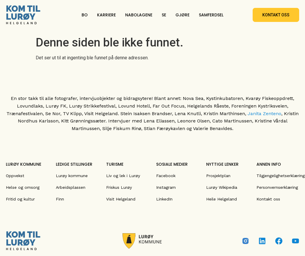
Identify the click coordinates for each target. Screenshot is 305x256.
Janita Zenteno (264, 113)
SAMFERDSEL (211, 15)
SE (164, 15)
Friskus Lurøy (119, 187)
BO (85, 15)
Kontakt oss (268, 199)
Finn (60, 199)
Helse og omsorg (22, 187)
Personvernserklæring (277, 187)
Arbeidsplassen (70, 187)
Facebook (165, 175)
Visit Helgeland (120, 199)
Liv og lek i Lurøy (123, 175)
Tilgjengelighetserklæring (280, 175)
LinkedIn (164, 199)
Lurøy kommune (72, 175)
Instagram (166, 187)
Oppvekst (15, 175)
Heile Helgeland (221, 199)
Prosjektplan (218, 175)
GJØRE (182, 15)
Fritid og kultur (20, 199)
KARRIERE (106, 15)
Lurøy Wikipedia (221, 187)
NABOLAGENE (138, 15)
